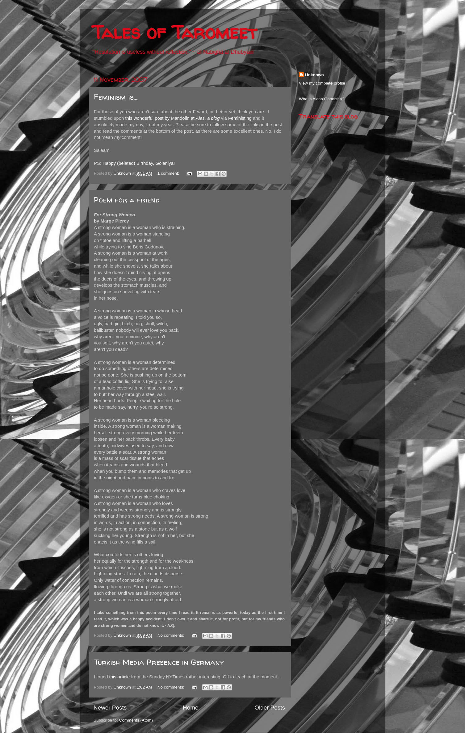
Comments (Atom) (136, 720)
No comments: (171, 635)
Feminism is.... (116, 97)
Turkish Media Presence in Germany (159, 662)
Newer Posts (110, 707)
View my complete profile (322, 83)
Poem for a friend (127, 200)
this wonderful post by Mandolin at (172, 118)
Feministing (240, 118)
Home (190, 707)
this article (119, 676)
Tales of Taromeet (174, 32)
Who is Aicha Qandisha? (321, 99)
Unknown (314, 75)
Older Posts (269, 707)
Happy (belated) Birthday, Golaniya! (139, 163)
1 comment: (168, 173)
